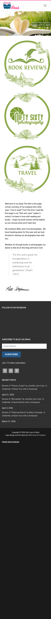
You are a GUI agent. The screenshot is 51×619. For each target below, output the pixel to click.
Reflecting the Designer (37, 435)
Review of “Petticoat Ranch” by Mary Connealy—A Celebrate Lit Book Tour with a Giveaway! (23, 414)
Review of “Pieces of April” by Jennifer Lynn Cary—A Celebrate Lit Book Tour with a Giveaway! (24, 387)
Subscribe (11, 354)
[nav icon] (45, 5)
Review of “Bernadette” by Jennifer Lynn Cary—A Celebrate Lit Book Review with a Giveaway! (23, 400)
